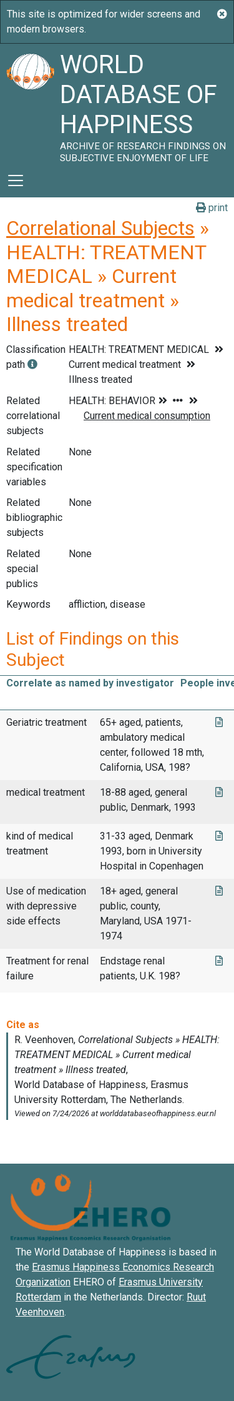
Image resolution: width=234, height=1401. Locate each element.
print (212, 208)
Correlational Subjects (100, 228)
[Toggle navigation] (15, 180)
